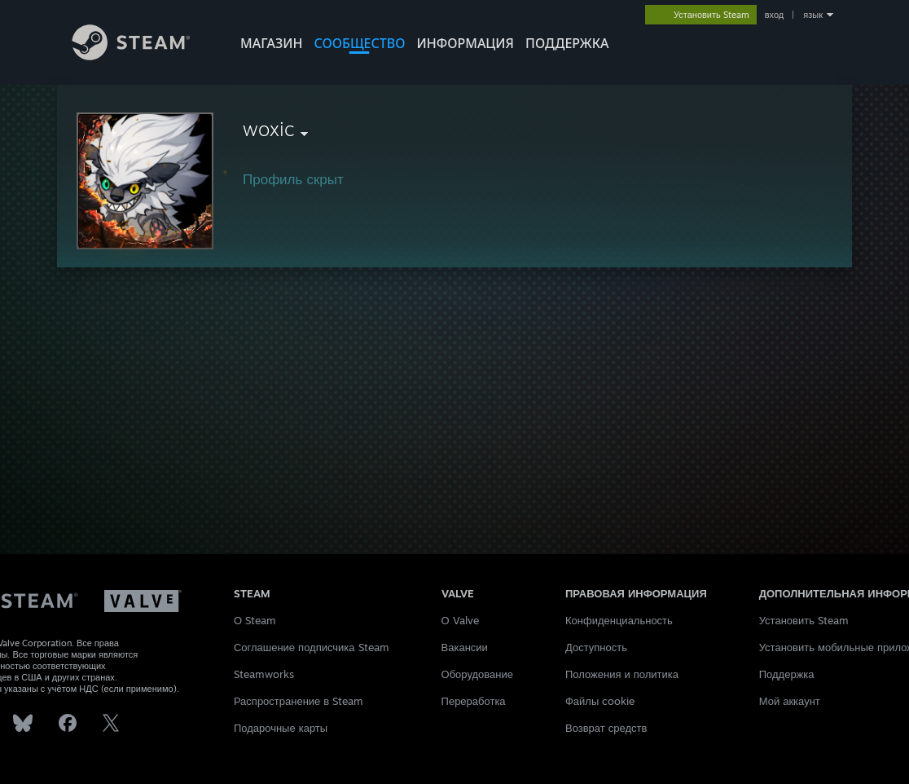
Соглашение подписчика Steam (311, 647)
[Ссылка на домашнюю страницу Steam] (143, 56)
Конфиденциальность (619, 620)
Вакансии (464, 647)
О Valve (460, 620)
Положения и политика (621, 673)
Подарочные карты (280, 727)
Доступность (596, 647)
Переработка (473, 700)
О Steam (255, 620)
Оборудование (477, 673)
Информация (465, 43)
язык (813, 14)
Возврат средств (606, 727)
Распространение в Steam (298, 700)
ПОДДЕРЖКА (566, 43)
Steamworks (264, 673)
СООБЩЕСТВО (359, 43)
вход (774, 14)
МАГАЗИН (271, 43)
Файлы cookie (600, 700)
